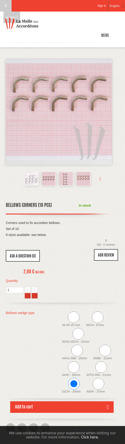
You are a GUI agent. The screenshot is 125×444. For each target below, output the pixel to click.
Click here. (90, 437)
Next (96, 179)
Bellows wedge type (20, 313)
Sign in (101, 5)
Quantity (12, 281)
